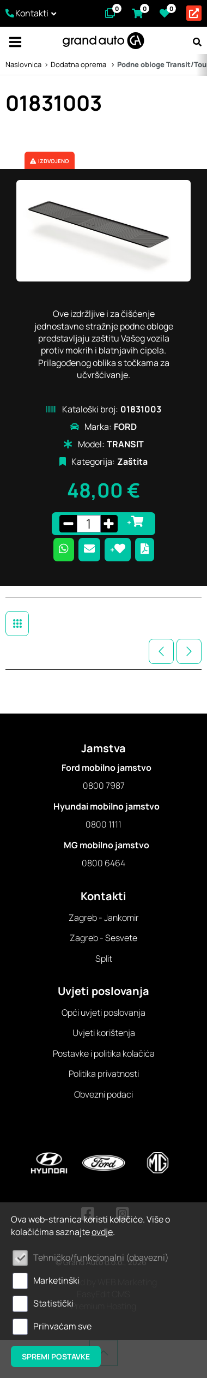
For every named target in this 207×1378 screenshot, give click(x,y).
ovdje (102, 1232)
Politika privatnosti (104, 1074)
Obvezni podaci (103, 1094)
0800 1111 (103, 824)
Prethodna (161, 651)
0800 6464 (103, 863)
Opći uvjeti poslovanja (103, 1012)
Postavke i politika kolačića (104, 1053)
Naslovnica (23, 64)
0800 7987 (104, 786)
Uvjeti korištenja (103, 1033)
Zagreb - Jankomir (104, 918)
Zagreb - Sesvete (103, 938)
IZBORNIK (15, 42)
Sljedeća (189, 651)
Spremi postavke (56, 1356)
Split (103, 958)
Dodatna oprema (79, 64)
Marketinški (56, 1280)
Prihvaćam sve (62, 1326)
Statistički (53, 1303)
